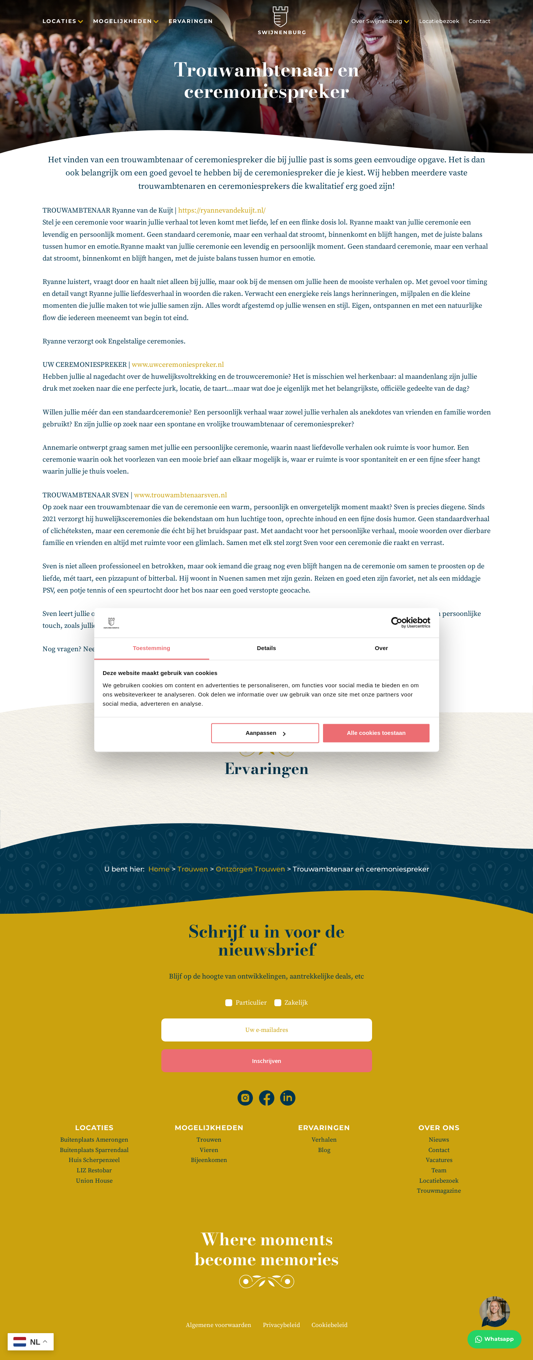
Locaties (60, 23)
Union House (94, 1180)
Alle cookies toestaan (376, 733)
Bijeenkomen (209, 1160)
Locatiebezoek (439, 23)
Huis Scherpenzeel (94, 1160)
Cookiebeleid (330, 1325)
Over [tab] (381, 648)
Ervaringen (191, 23)
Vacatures (439, 1160)
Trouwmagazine (439, 1190)
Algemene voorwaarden (218, 1325)
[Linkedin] (287, 1098)
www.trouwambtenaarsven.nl (180, 495)
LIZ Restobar (94, 1170)
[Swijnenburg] (282, 22)
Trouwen (192, 869)
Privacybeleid (281, 1325)
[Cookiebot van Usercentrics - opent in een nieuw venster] (396, 623)
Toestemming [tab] (152, 648)
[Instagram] (245, 1098)
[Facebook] (266, 1098)
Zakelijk (296, 1003)
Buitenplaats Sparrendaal (94, 1150)
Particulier (251, 1003)
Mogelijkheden (122, 23)
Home (159, 869)
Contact (479, 23)
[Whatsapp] (494, 1322)
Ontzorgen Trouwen (250, 869)
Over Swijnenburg (376, 23)
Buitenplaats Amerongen (94, 1139)
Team (438, 1170)
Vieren (209, 1150)
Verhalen (324, 1139)
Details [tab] (266, 648)
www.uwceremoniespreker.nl (178, 364)
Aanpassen (265, 733)
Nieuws (439, 1139)
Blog (324, 1150)
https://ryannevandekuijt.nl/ (222, 210)
